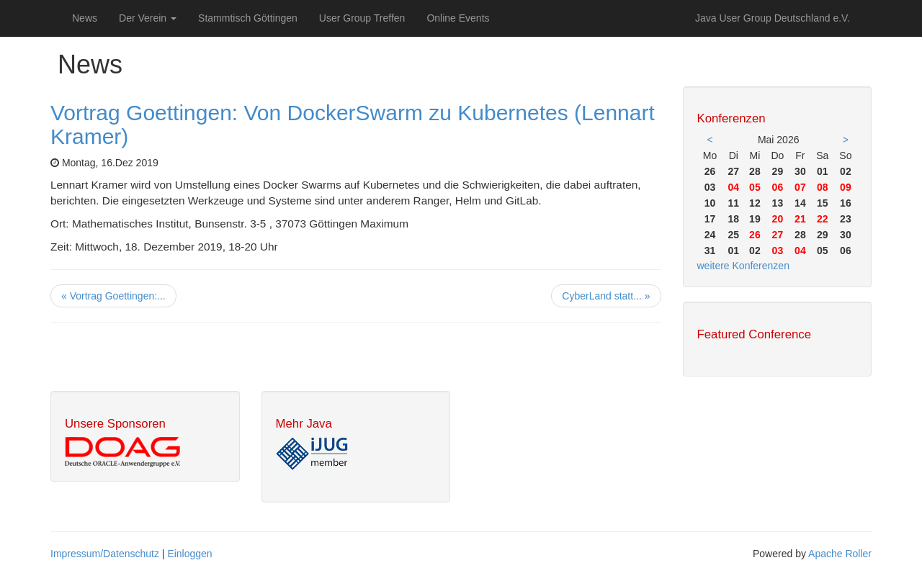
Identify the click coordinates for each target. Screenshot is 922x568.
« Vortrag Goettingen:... (113, 296)
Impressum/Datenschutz (104, 553)
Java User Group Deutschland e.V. (772, 18)
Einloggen (189, 553)
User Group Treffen (362, 18)
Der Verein (147, 18)
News (84, 18)
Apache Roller (840, 553)
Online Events (457, 18)
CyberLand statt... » (606, 296)
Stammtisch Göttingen (247, 18)
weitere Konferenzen (743, 265)
